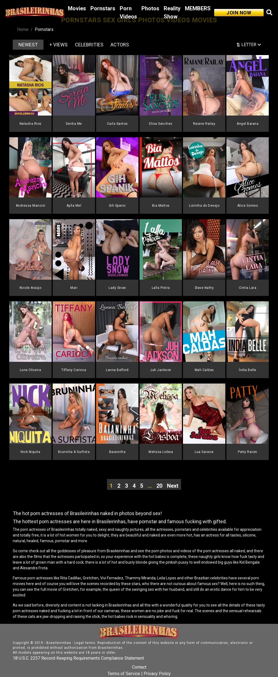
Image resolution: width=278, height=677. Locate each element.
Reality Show (172, 12)
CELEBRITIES (89, 44)
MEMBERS (198, 8)
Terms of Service (124, 673)
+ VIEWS (58, 44)
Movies (77, 8)
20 (159, 486)
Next (172, 486)
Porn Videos (128, 12)
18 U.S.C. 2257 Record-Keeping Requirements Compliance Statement (78, 658)
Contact (139, 667)
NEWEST (28, 44)
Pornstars (102, 8)
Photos (150, 8)
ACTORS (119, 44)
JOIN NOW (238, 12)
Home (23, 29)
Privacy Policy (157, 673)
